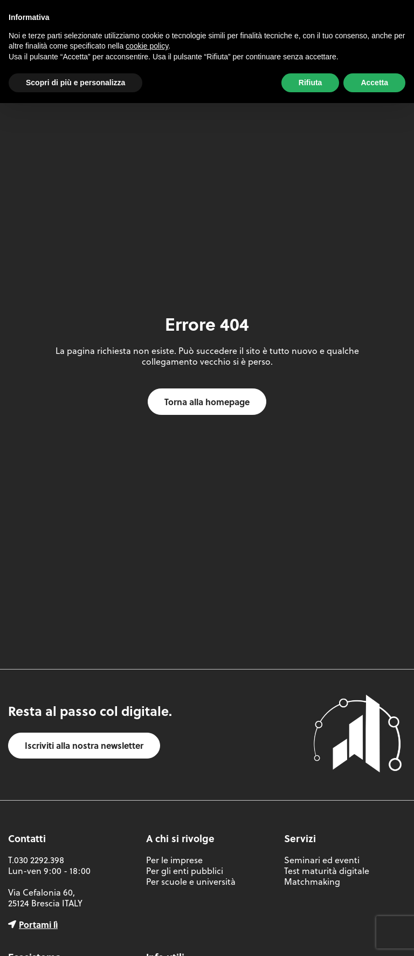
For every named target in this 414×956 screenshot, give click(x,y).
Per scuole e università (191, 881)
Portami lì (38, 924)
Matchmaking (312, 881)
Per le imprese (174, 860)
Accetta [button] (374, 82)
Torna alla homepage (207, 401)
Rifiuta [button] (310, 82)
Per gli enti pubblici (184, 871)
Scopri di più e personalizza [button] (75, 82)
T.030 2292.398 (36, 860)
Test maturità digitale (326, 871)
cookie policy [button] (147, 46)
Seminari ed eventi (322, 860)
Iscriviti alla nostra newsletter (84, 745)
